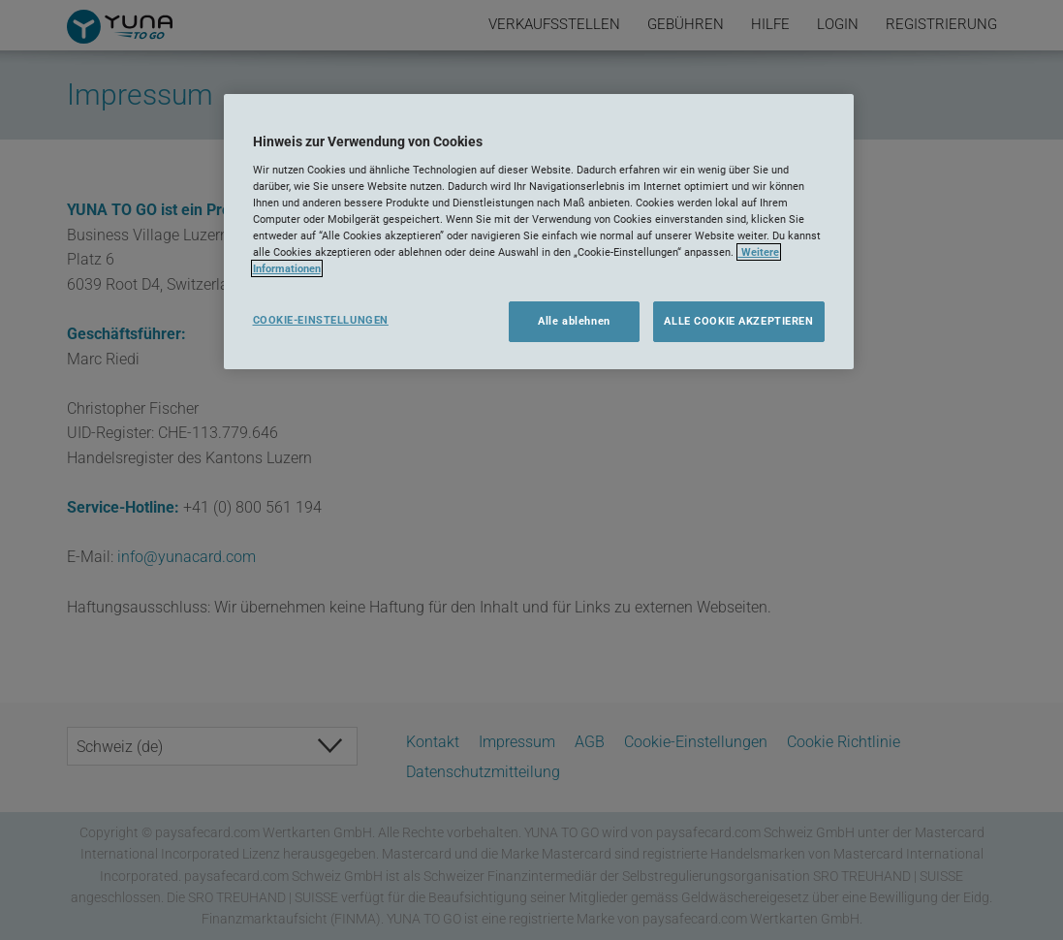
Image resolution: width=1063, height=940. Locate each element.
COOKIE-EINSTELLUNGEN (321, 320)
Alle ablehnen (574, 321)
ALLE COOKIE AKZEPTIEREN (738, 321)
